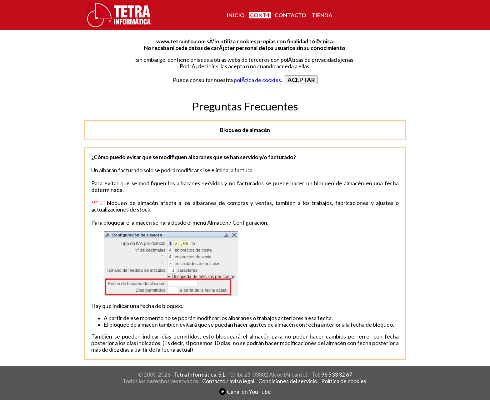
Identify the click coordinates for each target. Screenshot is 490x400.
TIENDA (322, 15)
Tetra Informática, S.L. (200, 374)
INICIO (236, 15)
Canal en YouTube (245, 391)
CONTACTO (290, 15)
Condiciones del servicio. (288, 381)
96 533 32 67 (336, 374)
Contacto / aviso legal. (229, 381)
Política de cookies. (344, 381)
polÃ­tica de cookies (257, 80)
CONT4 (259, 15)
